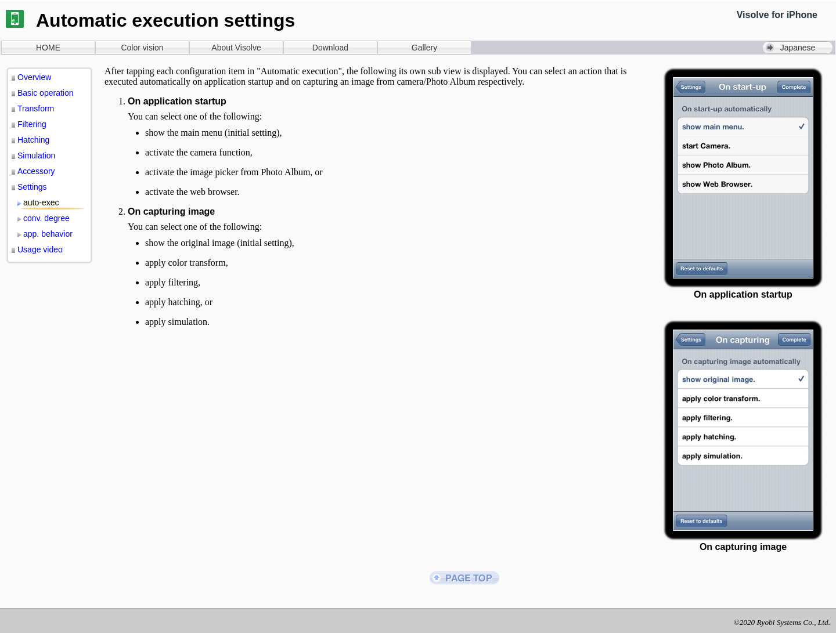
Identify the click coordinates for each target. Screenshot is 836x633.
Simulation (36, 155)
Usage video (40, 249)
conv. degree (46, 218)
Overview (34, 77)
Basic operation (45, 92)
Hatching (33, 139)
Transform (35, 108)
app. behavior (48, 233)
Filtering (31, 124)
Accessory (36, 171)
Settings (32, 186)
